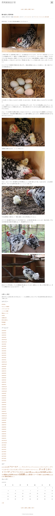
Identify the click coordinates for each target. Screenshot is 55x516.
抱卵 (48, 16)
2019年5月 (4, 402)
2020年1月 (4, 384)
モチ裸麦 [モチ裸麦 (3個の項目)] (26, 472)
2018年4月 (4, 431)
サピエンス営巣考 (5, 306)
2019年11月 (4, 388)
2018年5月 (4, 429)
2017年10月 (4, 442)
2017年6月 (4, 451)
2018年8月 (4, 422)
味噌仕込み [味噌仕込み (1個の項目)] (33, 472)
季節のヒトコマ (5, 313)
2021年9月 (4, 344)
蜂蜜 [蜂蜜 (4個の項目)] (47, 474)
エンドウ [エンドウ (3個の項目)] (31, 467)
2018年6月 (4, 427)
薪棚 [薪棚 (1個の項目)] (43, 474)
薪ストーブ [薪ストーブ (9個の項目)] (34, 474)
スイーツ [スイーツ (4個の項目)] (32, 469)
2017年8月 (4, 447)
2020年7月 (4, 371)
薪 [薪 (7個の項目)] (29, 474)
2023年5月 (4, 332)
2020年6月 (4, 373)
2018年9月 (4, 420)
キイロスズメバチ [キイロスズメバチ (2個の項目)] (37, 467)
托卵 (46, 16)
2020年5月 (4, 375)
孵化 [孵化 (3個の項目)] (37, 472)
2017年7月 (4, 449)
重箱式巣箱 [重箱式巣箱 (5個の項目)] (8, 476)
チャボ (40, 16)
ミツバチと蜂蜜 (5, 311)
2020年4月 (4, 377)
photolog (3, 304)
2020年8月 (4, 368)
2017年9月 (4, 445)
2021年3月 (4, 357)
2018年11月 (4, 415)
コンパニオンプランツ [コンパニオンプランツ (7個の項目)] (17, 469)
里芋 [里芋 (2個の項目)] (4, 476)
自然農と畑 (4, 317)
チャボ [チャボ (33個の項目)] (42, 469)
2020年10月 (4, 364)
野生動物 (3, 322)
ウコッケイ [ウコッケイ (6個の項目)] (25, 467)
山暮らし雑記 (27, 9)
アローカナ (36, 16)
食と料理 (3, 324)
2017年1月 (4, 460)
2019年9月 (4, 393)
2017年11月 (4, 440)
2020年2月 (4, 382)
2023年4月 (4, 335)
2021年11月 (4, 341)
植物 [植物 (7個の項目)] (5, 474)
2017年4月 (4, 456)
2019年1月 (4, 411)
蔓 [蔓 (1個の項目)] (28, 474)
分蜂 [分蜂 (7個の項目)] (29, 472)
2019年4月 (4, 404)
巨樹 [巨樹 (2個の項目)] (39, 472)
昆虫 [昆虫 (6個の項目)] (49, 472)
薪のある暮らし (5, 320)
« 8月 (3, 502)
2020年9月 (4, 366)
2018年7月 (4, 424)
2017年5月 (4, 454)
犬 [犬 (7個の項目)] (18, 474)
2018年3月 (4, 433)
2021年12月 (4, 339)
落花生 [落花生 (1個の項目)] (26, 474)
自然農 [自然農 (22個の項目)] (22, 474)
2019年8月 (4, 395)
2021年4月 (4, 355)
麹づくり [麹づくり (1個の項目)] (13, 476)
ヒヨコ (43, 16)
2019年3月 (4, 406)
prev (22, 9)
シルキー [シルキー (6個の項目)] (27, 469)
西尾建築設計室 (9, 2)
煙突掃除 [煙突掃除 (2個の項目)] (15, 474)
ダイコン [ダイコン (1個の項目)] (37, 469)
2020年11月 (4, 362)
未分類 (3, 315)
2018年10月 (4, 418)
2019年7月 (4, 397)
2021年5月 (4, 353)
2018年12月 (4, 413)
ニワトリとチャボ (27, 16)
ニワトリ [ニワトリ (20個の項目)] (14, 472)
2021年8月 (4, 346)
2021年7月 (4, 348)
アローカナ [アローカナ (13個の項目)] (13, 467)
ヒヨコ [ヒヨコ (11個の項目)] (20, 472)
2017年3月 (4, 458)
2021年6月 (4, 350)
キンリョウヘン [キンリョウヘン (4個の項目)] (45, 467)
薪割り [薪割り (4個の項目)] (40, 474)
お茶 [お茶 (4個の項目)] (8, 467)
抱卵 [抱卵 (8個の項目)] (44, 472)
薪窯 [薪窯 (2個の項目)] (45, 474)
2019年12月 (4, 386)
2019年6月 (4, 400)
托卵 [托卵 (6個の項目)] (41, 472)
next (33, 9)
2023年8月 (4, 330)
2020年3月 (4, 380)
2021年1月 (4, 359)
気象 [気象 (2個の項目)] (8, 474)
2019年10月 (4, 391)
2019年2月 (4, 409)
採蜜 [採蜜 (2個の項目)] (47, 472)
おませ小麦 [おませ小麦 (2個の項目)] (4, 467)
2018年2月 (4, 436)
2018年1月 (4, 438)
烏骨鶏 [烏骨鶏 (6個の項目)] (11, 474)
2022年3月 (4, 337)
